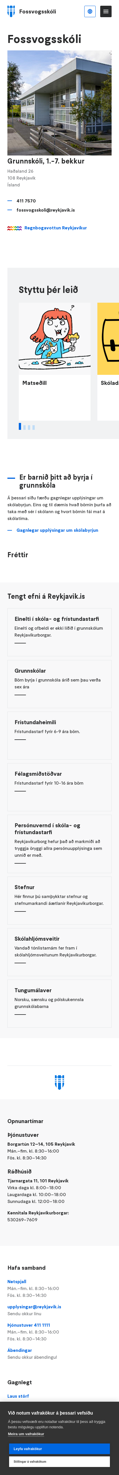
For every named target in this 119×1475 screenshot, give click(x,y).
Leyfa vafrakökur (28, 1449)
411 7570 (26, 201)
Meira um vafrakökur (26, 1434)
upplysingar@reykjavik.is (59, 1310)
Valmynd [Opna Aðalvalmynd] (106, 11)
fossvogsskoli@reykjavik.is (46, 210)
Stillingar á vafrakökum (30, 1461)
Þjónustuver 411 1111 (59, 1332)
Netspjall (59, 1289)
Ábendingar (59, 1353)
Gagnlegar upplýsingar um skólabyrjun (57, 547)
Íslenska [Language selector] (90, 11)
